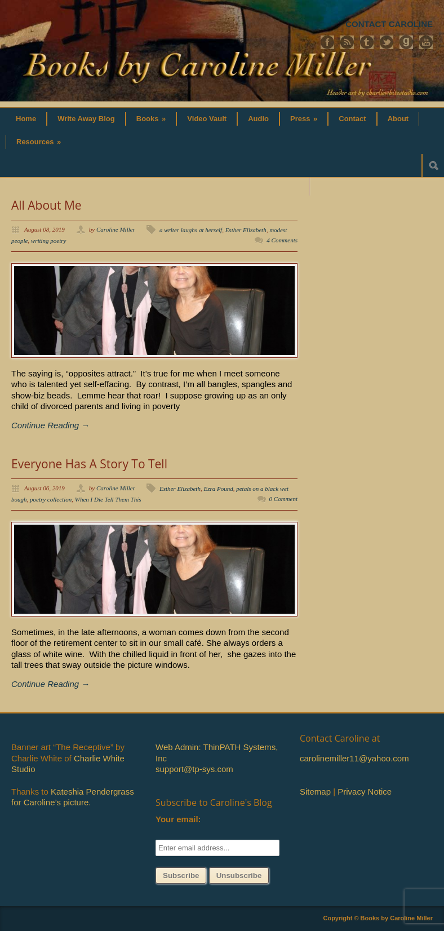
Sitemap (315, 791)
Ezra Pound (218, 488)
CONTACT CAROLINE (389, 24)
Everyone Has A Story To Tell (89, 464)
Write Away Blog (86, 118)
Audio (258, 118)
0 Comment (283, 498)
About (398, 118)
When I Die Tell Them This (108, 499)
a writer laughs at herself (190, 230)
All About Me (46, 205)
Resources (38, 142)
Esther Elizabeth (246, 230)
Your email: (178, 819)
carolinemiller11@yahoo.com (354, 758)
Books (151, 118)
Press (303, 118)
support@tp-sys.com (194, 769)
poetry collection (51, 499)
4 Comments (282, 240)
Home (26, 118)
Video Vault (207, 118)
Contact (352, 118)
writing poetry (48, 240)
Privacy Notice (365, 791)
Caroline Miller (115, 229)
